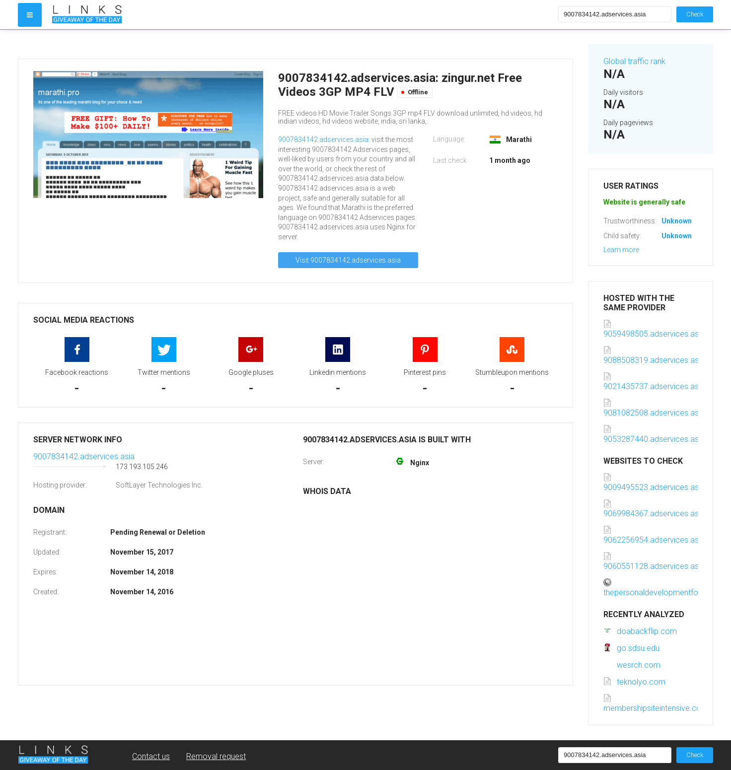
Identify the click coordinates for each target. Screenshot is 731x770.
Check (694, 14)
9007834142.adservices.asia (323, 139)
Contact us (151, 756)
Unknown (676, 221)
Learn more (621, 250)
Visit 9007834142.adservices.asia (348, 260)
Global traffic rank (634, 61)
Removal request (216, 756)
